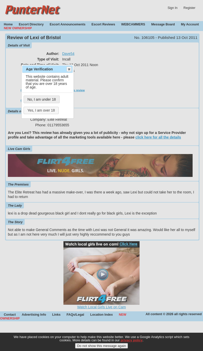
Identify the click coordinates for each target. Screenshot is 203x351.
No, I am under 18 (41, 99)
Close (68, 69)
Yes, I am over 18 (41, 110)
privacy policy (132, 340)
